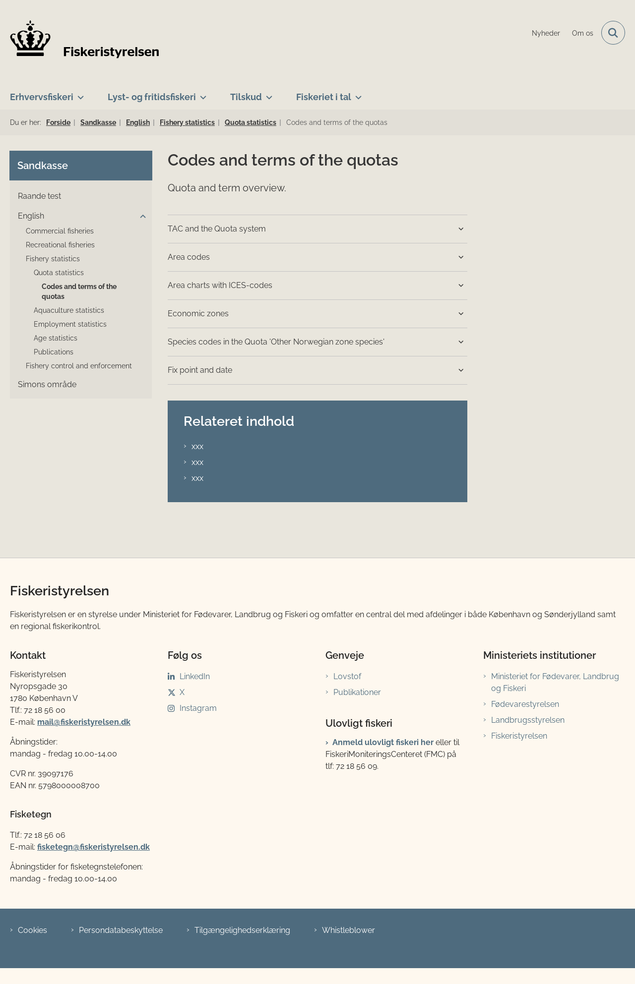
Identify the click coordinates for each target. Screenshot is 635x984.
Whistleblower (348, 930)
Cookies (32, 930)
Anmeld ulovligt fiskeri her (383, 742)
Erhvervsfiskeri (41, 97)
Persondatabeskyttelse (121, 930)
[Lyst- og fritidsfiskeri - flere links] (201, 93)
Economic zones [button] (198, 313)
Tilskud (246, 97)
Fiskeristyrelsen (519, 736)
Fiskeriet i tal (323, 97)
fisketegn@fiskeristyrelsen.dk (93, 847)
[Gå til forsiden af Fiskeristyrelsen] (84, 39)
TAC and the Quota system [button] (217, 228)
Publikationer (357, 692)
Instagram (198, 708)
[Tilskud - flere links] (267, 93)
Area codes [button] (189, 257)
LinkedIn (195, 676)
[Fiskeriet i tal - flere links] (356, 93)
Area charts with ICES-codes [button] (220, 285)
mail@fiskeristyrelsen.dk (83, 722)
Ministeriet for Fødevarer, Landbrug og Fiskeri (555, 682)
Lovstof (347, 676)
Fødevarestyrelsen (525, 704)
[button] (140, 216)
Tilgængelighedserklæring (242, 930)
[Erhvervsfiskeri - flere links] (78, 93)
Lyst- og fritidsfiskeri (152, 97)
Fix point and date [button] (200, 370)
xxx (197, 446)
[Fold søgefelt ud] (613, 33)
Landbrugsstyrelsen (528, 720)
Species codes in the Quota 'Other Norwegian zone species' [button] (276, 342)
